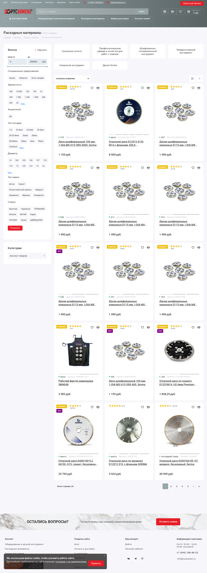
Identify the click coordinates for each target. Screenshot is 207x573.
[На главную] (18, 11)
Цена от (11, 57)
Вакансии (61, 2)
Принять (96, 563)
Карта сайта (74, 2)
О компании (36, 2)
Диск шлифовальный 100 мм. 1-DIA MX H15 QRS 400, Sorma (127, 383)
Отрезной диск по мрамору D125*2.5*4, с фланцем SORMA (128, 462)
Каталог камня (142, 18)
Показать (15, 228)
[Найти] (141, 11)
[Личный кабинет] (165, 11)
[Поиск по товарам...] (86, 11)
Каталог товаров (27, 256)
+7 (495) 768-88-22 (95, 2)
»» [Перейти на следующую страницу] (199, 486)
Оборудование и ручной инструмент (24, 544)
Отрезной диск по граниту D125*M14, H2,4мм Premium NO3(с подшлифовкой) (176, 383)
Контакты (49, 2)
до (29, 57)
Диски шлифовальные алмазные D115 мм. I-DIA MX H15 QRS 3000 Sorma (76, 223)
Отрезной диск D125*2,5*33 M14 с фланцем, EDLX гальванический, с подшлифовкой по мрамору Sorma (126, 143)
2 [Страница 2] (170, 486)
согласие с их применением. (71, 561)
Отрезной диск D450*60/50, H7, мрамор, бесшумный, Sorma (178, 462)
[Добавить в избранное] (92, 88)
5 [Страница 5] (187, 486)
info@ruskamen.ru (118, 2)
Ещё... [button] (23, 104)
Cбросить (41, 50)
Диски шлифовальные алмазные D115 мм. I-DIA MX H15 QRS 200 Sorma (76, 303)
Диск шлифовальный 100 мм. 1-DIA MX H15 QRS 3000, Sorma (77, 143)
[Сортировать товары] (72, 78)
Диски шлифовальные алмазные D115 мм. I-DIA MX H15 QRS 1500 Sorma (177, 143)
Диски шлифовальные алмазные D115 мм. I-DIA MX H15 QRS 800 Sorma (177, 223)
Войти (128, 544)
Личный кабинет (134, 549)
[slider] (75, 86)
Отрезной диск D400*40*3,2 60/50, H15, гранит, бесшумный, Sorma (78, 462)
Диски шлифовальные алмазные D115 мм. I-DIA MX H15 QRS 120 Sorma (127, 303)
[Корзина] (194, 11)
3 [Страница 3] (176, 486)
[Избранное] (180, 11)
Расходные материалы (17, 549)
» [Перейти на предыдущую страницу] (193, 486)
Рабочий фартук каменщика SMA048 (75, 383)
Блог (6, 2)
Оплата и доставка (19, 2)
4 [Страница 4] (182, 486)
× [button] (104, 555)
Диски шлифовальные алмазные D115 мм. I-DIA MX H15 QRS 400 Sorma (127, 223)
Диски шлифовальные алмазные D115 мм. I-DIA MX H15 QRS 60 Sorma (177, 303)
